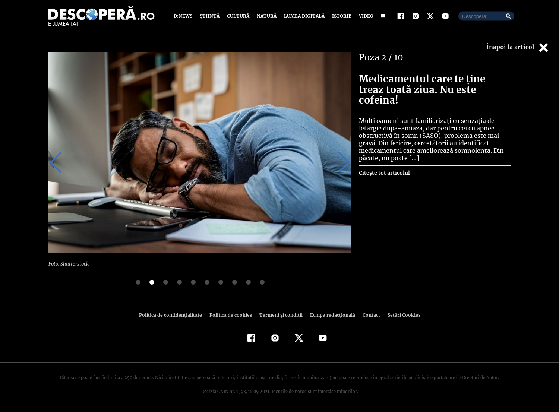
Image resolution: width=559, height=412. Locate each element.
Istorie (340, 16)
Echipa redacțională (330, 314)
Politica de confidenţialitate (173, 314)
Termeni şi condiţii (280, 314)
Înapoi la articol (518, 47)
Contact (368, 314)
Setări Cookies (400, 314)
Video (364, 16)
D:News (184, 16)
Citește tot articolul (384, 162)
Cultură (238, 16)
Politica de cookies (231, 314)
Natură (265, 16)
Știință (210, 16)
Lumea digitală (303, 16)
